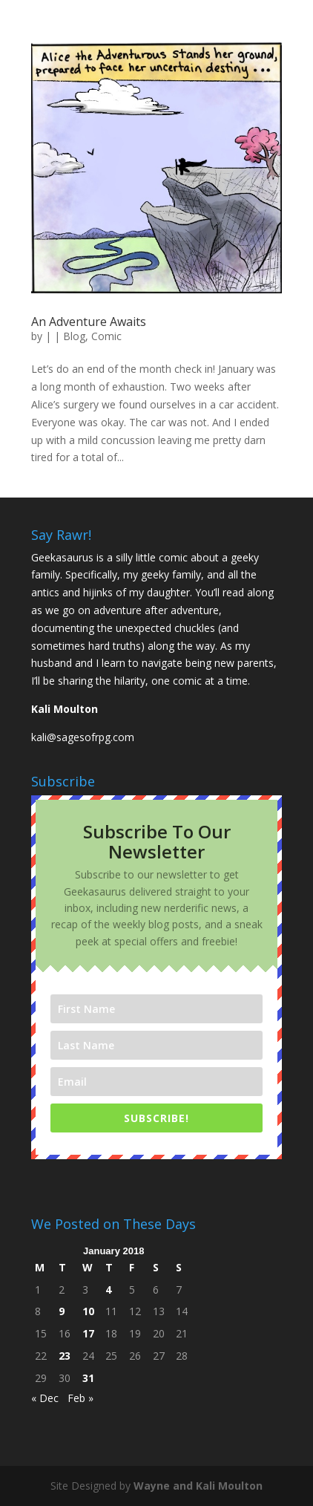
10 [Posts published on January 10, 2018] (88, 1311)
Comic (106, 336)
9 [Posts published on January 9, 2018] (62, 1311)
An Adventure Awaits (88, 321)
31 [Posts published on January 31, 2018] (88, 1378)
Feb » (80, 1398)
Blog (74, 336)
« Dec (45, 1398)
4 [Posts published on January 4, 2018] (108, 1289)
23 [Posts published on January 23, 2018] (64, 1356)
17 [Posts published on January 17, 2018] (88, 1333)
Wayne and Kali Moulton (198, 1486)
